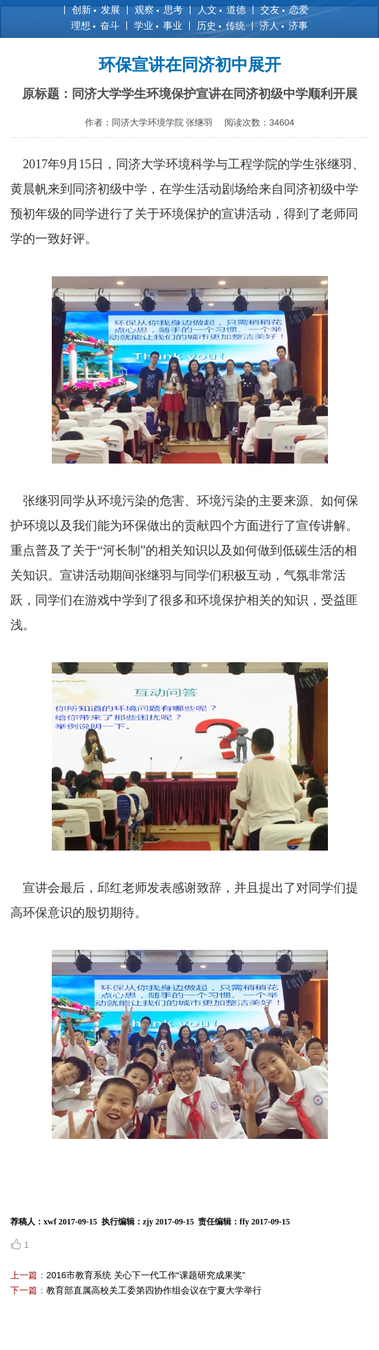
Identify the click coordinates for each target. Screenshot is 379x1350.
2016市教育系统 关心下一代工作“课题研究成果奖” (145, 1275)
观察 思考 (159, 9)
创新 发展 (96, 9)
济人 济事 (284, 25)
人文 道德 (221, 9)
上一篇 (23, 1275)
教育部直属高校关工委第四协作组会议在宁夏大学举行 (154, 1290)
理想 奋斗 (95, 25)
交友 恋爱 (284, 9)
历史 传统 (221, 25)
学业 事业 (158, 25)
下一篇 (23, 1290)
